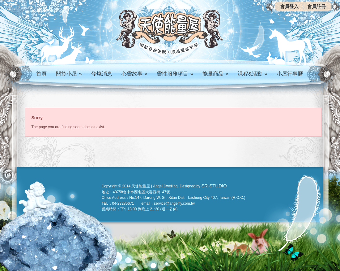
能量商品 (215, 74)
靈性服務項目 (175, 74)
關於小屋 (69, 74)
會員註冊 (316, 6)
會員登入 (289, 6)
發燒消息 (101, 74)
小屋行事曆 (290, 74)
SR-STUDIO (214, 185)
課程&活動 (252, 74)
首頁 (41, 74)
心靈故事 (134, 74)
